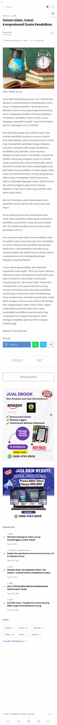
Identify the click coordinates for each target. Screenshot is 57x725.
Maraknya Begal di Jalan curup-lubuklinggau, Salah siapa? (24, 538)
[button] (7, 6)
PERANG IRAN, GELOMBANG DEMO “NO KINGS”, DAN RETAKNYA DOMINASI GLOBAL (28, 571)
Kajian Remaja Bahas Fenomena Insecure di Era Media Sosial (30, 555)
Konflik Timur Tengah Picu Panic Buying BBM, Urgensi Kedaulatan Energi (28, 604)
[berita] (23, 628)
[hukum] (36, 634)
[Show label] (15, 641)
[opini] (11, 533)
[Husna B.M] (7, 32)
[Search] (52, 6)
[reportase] (13, 550)
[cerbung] (38, 628)
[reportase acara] (24, 550)
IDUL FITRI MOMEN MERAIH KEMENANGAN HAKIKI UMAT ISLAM (27, 588)
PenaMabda (14, 714)
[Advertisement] (28, 678)
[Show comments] (48, 721)
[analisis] (9, 628)
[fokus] (23, 634)
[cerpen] (9, 634)
